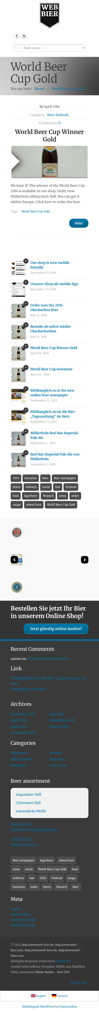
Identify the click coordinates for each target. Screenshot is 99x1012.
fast (57, 487)
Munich (48, 496)
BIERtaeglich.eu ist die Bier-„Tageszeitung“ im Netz (53, 414)
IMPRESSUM (21, 824)
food (16, 496)
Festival (71, 487)
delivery (31, 487)
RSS (24, 36)
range (17, 504)
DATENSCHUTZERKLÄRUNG (34, 830)
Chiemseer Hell (28, 803)
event (46, 487)
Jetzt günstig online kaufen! (56, 628)
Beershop (57, 759)
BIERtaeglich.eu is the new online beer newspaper (52, 392)
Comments (23, 919)
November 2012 (23, 732)
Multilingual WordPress (38, 1006)
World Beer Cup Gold (68, 88)
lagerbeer (30, 496)
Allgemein (19, 753)
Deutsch (60, 995)
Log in (16, 909)
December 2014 (23, 714)
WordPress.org (22, 925)
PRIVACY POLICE (24, 845)
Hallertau (18, 765)
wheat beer (33, 504)
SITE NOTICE (21, 839)
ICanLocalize (68, 1006)
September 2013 (62, 720)
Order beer (58, 765)
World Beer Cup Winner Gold (53, 348)
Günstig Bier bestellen (28, 689)
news (62, 496)
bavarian (31, 478)
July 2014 (57, 714)
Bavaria (56, 753)
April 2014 (19, 720)
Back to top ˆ (79, 982)
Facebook (17, 36)
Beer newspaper (65, 478)
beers (16, 487)
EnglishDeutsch (49, 48)
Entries (20, 914)
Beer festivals (58, 115)
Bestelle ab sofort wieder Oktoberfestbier (50, 328)
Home (39, 88)
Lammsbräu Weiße (31, 811)
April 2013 (19, 726)
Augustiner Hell (28, 794)
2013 (16, 478)
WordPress (63, 961)
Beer (45, 478)
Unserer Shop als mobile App (54, 284)
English (38, 995)
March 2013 (59, 726)
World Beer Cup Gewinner (51, 369)
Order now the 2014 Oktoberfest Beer (46, 307)
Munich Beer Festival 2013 (48, 658)
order (75, 496)
